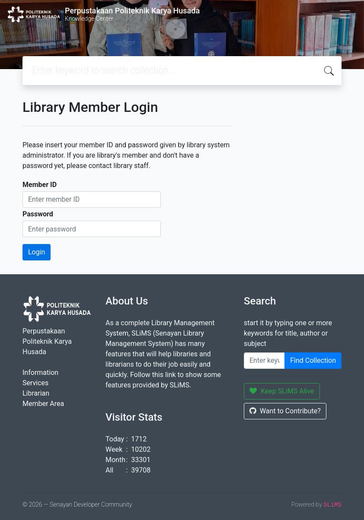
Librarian (35, 393)
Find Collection (313, 360)
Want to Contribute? (285, 411)
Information (40, 372)
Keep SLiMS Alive (281, 391)
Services (35, 383)
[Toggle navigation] (345, 14)
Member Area (43, 404)
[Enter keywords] (264, 360)
